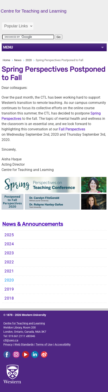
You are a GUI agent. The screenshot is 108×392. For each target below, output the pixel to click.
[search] (28, 37)
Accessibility (63, 344)
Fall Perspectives (72, 129)
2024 (9, 244)
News (18, 60)
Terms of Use (44, 344)
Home (6, 60)
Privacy (7, 344)
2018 (9, 298)
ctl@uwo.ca (10, 340)
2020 (29, 60)
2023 (9, 253)
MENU (8, 47)
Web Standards (24, 344)
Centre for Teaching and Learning (24, 323)
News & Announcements (32, 224)
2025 (9, 235)
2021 (9, 271)
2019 (9, 289)
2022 (9, 262)
